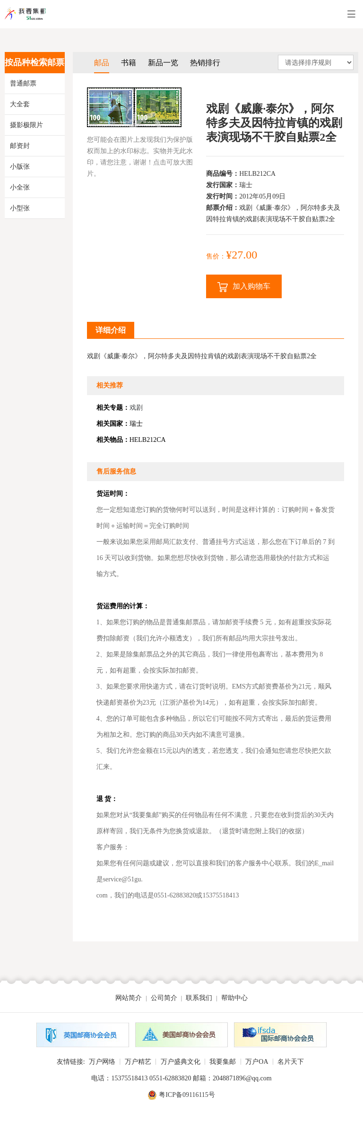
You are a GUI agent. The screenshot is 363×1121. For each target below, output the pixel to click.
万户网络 (102, 1061)
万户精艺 (138, 1061)
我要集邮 (222, 1061)
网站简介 (128, 997)
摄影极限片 (26, 125)
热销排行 (205, 63)
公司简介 (164, 997)
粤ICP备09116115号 (187, 1094)
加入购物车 (243, 287)
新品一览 (163, 63)
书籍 (128, 63)
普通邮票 (23, 83)
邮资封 (20, 145)
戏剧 (136, 407)
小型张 (20, 208)
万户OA (256, 1061)
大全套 (20, 104)
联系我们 (199, 997)
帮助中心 (234, 997)
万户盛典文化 (180, 1061)
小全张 (20, 187)
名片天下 (290, 1061)
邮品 (101, 63)
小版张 (20, 166)
